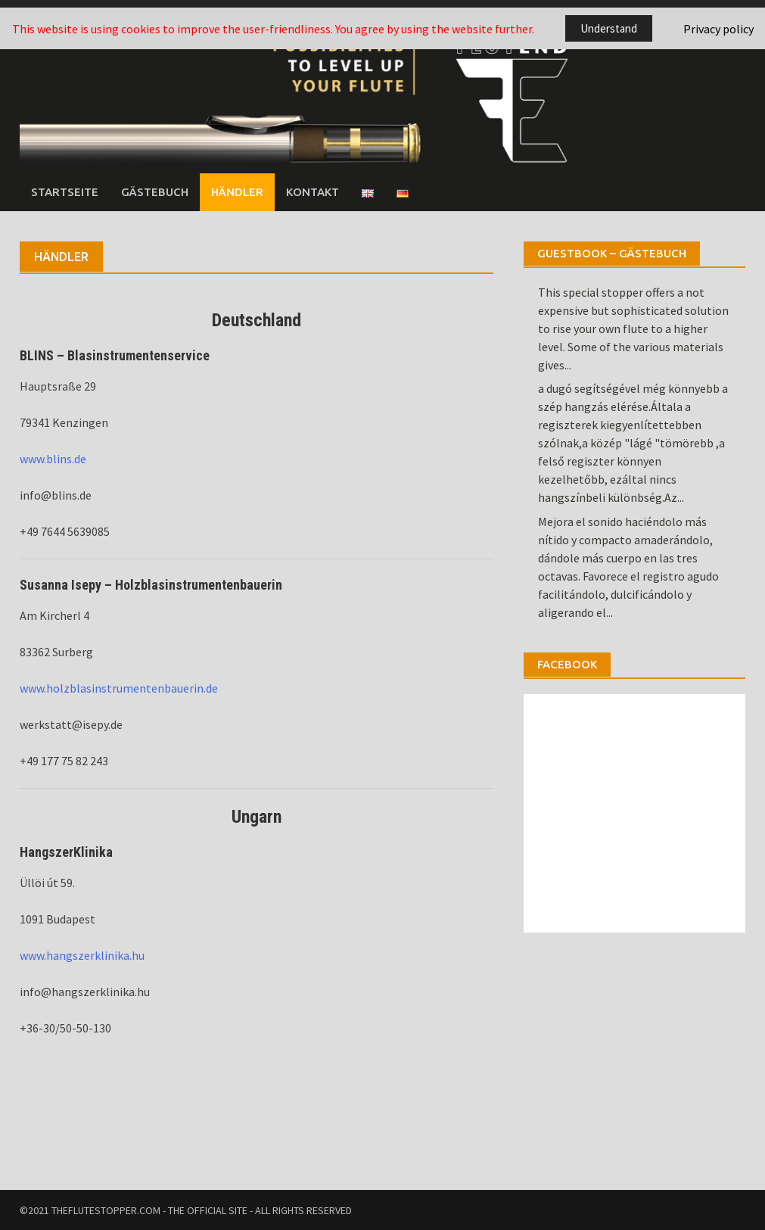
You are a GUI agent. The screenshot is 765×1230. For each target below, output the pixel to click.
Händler (237, 191)
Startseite (64, 191)
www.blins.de (53, 458)
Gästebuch (154, 191)
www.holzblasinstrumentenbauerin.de (119, 688)
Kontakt (312, 191)
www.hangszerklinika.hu (82, 955)
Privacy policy (718, 28)
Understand (608, 28)
